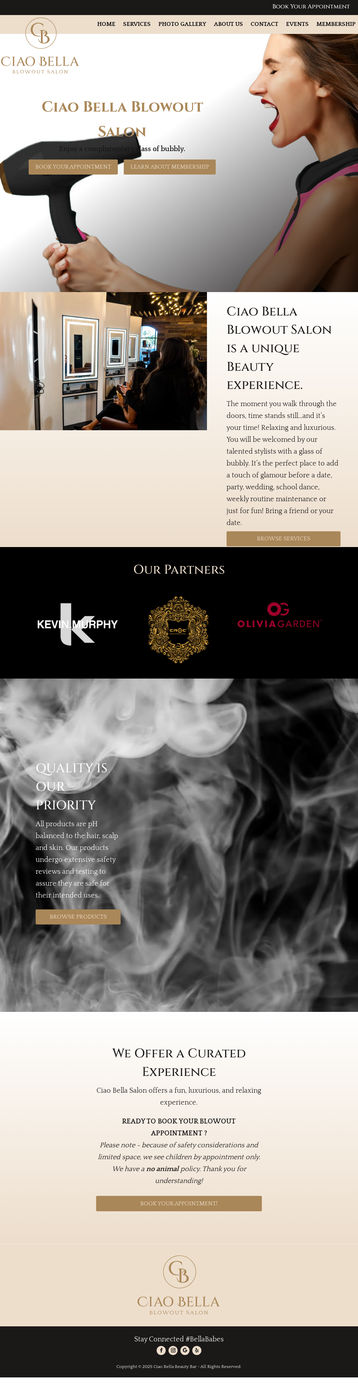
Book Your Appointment (311, 6)
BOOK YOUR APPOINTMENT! (178, 1223)
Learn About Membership (169, 187)
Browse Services (283, 558)
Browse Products (78, 936)
